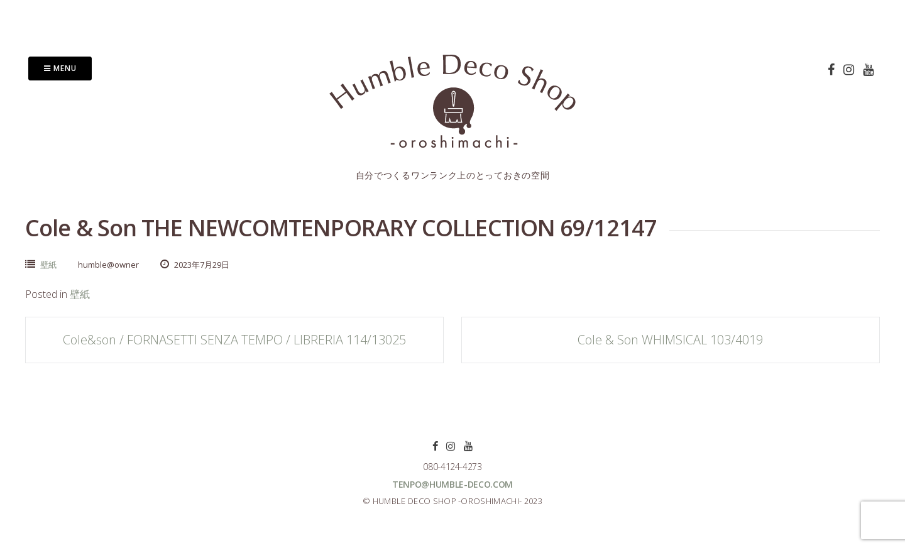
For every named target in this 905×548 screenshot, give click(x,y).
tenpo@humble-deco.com (452, 484)
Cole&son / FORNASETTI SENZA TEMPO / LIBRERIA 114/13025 (234, 339)
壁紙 (48, 264)
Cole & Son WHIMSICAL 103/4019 (670, 339)
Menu (60, 68)
